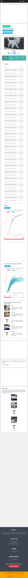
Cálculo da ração (14, 551)
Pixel (14, 423)
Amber (13, 331)
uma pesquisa (9, 392)
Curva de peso (14, 542)
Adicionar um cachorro (8, 30)
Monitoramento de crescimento (14, 543)
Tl (11, 318)
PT (25, 1)
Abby (12, 306)
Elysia (12, 325)
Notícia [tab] (16, 57)
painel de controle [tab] (5, 58)
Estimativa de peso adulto (14, 541)
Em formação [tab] (11, 58)
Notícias (6, 26)
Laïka (14, 430)
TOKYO (13, 312)
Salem (14, 408)
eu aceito (19, 576)
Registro (7, 207)
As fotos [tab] (22, 57)
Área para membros (14, 566)
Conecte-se (10, 361)
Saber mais (10, 576)
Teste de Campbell (14, 559)
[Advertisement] (14, 14)
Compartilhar (17, 53)
